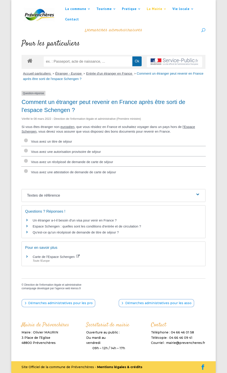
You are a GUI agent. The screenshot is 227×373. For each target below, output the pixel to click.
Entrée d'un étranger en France (109, 73)
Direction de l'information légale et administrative (52, 284)
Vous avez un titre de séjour (48, 141)
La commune (75, 9)
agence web (63, 288)
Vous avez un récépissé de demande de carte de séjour (68, 162)
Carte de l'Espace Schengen (56, 257)
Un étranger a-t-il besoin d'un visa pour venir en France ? (75, 220)
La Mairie (154, 9)
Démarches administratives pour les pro (60, 303)
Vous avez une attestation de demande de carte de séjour (70, 172)
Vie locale (181, 9)
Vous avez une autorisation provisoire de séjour (62, 152)
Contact (72, 19)
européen (67, 127)
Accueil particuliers (37, 73)
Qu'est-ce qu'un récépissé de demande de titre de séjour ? (76, 232)
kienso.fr (76, 288)
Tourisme (104, 9)
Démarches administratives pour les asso (158, 303)
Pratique (129, 9)
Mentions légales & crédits (119, 367)
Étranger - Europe (68, 73)
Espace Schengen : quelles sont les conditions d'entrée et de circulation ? (87, 226)
